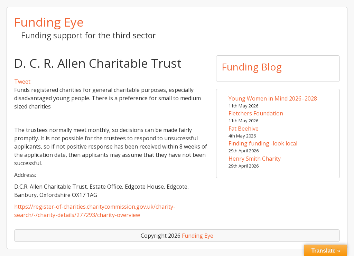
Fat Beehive (244, 128)
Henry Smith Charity (255, 158)
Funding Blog (252, 66)
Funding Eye (49, 21)
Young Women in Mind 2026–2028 (273, 98)
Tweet (22, 81)
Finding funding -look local (263, 143)
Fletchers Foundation (256, 113)
